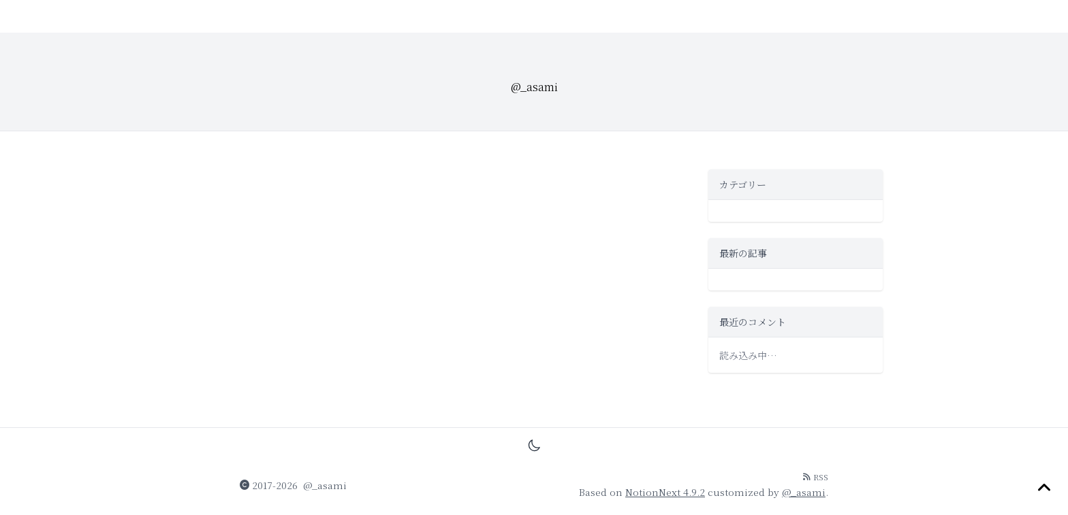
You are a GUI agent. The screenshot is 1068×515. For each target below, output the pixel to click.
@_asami (325, 485)
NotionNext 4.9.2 (665, 492)
